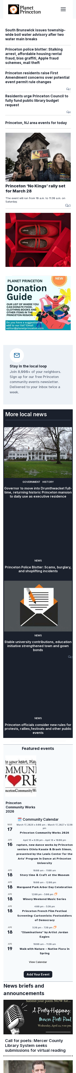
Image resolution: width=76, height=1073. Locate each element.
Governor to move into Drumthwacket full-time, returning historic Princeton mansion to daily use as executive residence (38, 492)
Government (31, 481)
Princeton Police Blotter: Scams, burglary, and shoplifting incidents (38, 569)
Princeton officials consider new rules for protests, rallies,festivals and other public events (38, 729)
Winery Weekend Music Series (44, 899)
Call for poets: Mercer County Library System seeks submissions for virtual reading (35, 1045)
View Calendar (38, 962)
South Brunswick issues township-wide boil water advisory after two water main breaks (35, 34)
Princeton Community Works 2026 (20, 807)
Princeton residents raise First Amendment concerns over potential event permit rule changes (37, 77)
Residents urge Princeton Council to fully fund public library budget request (36, 100)
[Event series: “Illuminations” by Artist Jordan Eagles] (55, 927)
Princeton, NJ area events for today (36, 123)
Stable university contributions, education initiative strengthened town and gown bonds (38, 646)
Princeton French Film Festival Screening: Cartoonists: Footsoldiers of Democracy (44, 915)
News (38, 560)
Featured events (38, 748)
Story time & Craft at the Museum (44, 875)
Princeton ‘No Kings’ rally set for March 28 (35, 188)
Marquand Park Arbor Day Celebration (44, 887)
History (48, 481)
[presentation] (38, 157)
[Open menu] (63, 9)
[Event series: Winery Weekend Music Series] (55, 894)
